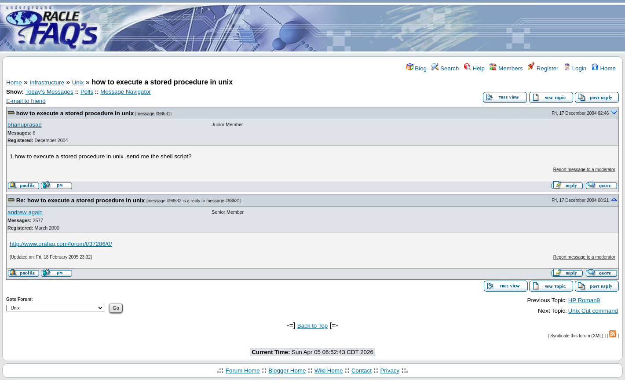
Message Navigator (125, 91)
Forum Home (243, 370)
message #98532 (165, 200)
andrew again (25, 212)
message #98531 (154, 113)
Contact (361, 370)
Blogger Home (287, 370)
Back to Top (312, 325)
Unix (78, 82)
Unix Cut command (593, 310)
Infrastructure (46, 82)
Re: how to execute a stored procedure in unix (80, 200)
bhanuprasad (24, 124)
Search (445, 68)
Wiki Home (328, 370)
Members (506, 68)
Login (574, 68)
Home (604, 68)
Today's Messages (49, 91)
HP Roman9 (584, 300)
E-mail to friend (26, 101)
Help (474, 68)
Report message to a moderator (584, 169)
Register (543, 68)
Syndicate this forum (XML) (576, 335)
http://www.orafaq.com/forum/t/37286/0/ (61, 244)
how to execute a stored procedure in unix (75, 113)
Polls (86, 91)
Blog (416, 68)
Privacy (389, 370)
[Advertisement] (365, 28)
